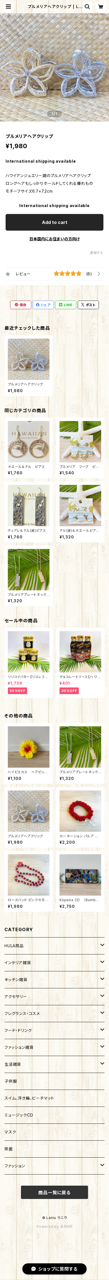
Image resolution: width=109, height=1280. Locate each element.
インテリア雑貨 (17, 962)
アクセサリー (15, 996)
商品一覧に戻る (54, 1192)
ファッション (14, 1165)
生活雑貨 (12, 1064)
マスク (10, 1132)
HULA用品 (14, 945)
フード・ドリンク (18, 1030)
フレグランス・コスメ (22, 1013)
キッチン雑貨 (15, 979)
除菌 (8, 1149)
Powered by (54, 1226)
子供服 (10, 1081)
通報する (96, 253)
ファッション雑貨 (18, 1047)
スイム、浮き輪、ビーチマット (29, 1098)
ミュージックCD (18, 1115)
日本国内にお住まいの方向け (54, 238)
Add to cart (54, 222)
